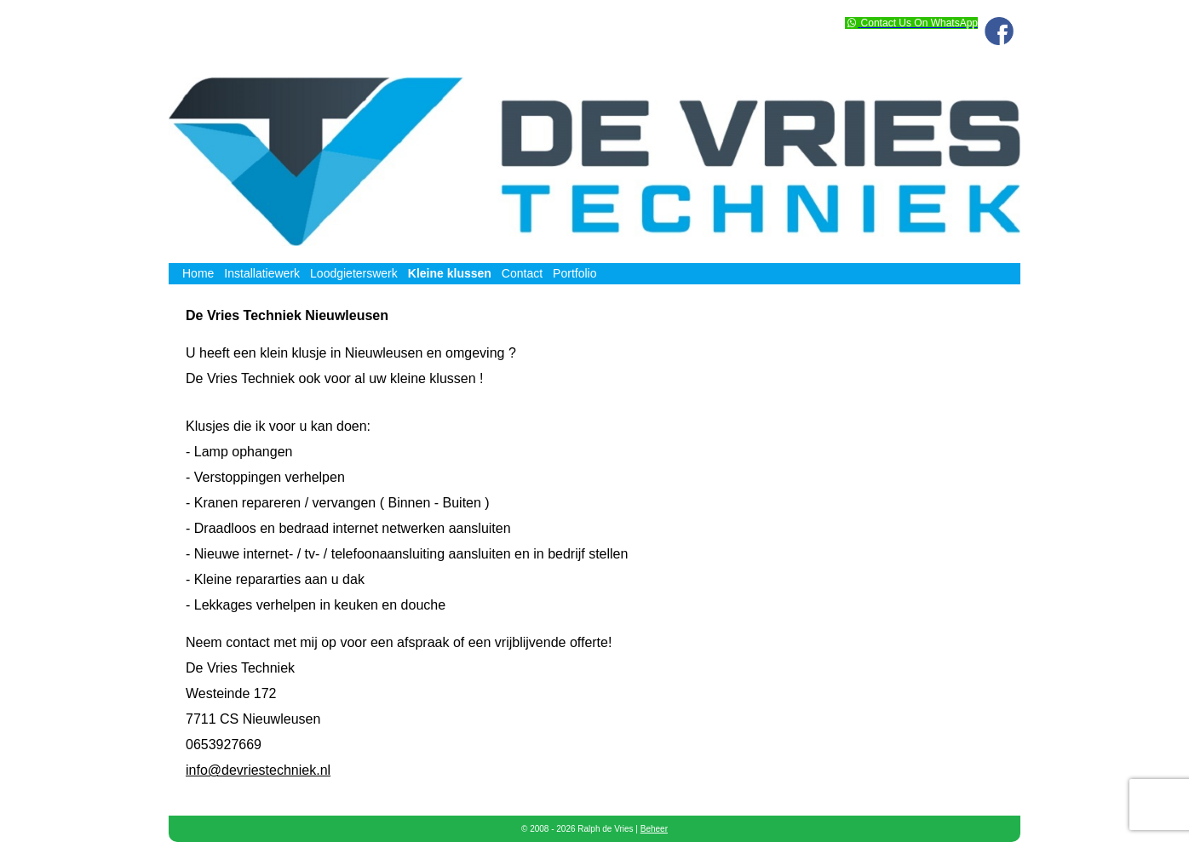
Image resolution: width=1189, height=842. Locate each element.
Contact (522, 273)
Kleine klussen (449, 273)
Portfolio (574, 273)
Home (198, 273)
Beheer (654, 828)
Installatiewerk (262, 273)
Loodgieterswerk (354, 273)
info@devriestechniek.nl (258, 770)
